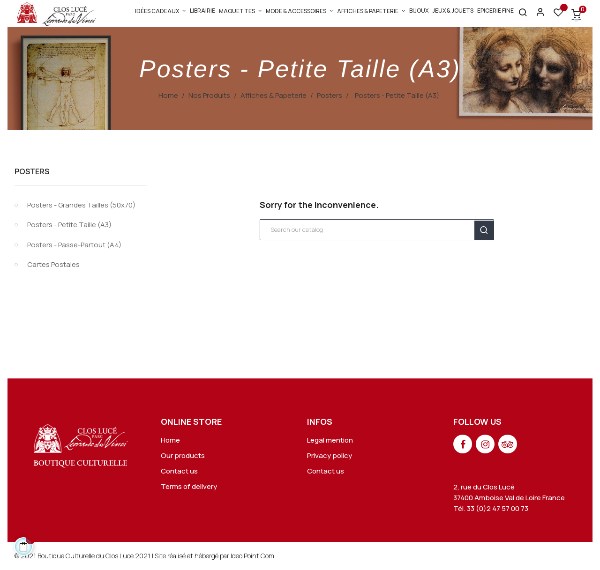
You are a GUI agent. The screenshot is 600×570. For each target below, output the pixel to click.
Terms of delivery (189, 486)
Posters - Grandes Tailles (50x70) (81, 205)
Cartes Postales (53, 264)
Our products (183, 455)
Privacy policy (329, 455)
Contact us (179, 471)
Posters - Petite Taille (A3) (69, 224)
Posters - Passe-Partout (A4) (74, 245)
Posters (32, 171)
